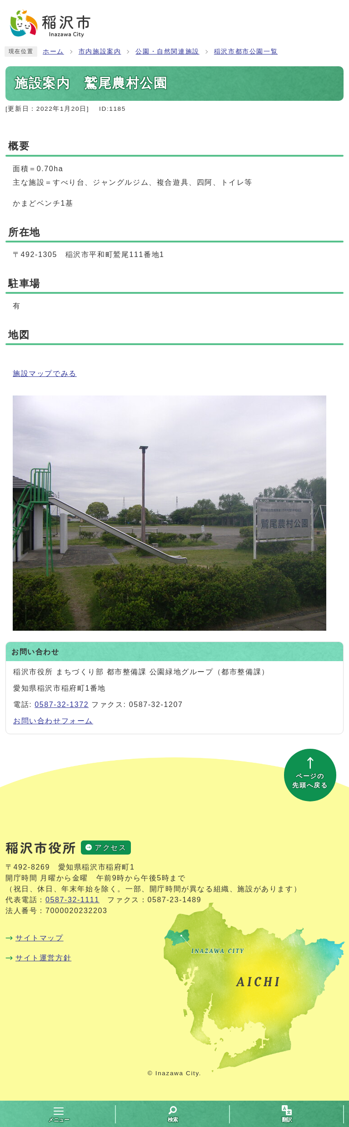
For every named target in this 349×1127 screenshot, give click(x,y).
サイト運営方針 (43, 958)
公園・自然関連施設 (167, 51)
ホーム (53, 51)
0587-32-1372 (62, 704)
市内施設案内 (100, 51)
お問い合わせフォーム (53, 721)
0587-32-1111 (72, 900)
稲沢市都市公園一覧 (246, 51)
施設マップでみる (45, 373)
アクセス (110, 847)
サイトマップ (39, 938)
